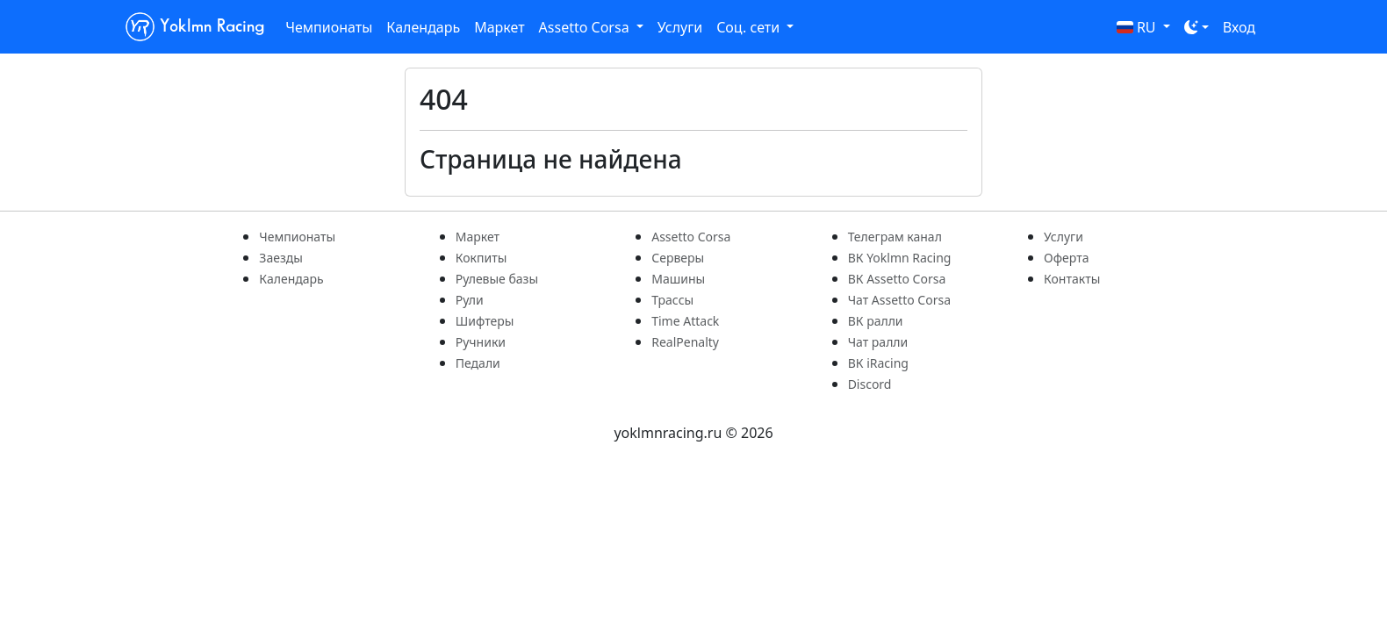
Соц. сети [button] (749, 27)
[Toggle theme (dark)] (1196, 27)
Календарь (423, 27)
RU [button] (1138, 27)
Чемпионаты (328, 27)
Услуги (680, 27)
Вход (1239, 27)
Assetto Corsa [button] (586, 27)
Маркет (499, 27)
